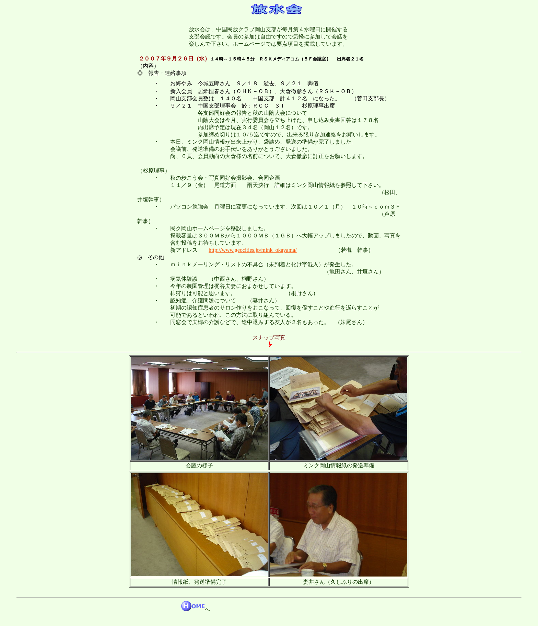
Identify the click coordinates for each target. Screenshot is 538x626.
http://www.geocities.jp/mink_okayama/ (253, 250)
